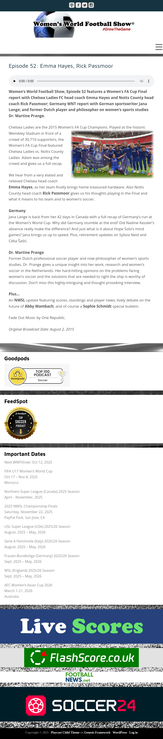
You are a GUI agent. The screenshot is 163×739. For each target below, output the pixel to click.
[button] (81, 47)
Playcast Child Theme (65, 732)
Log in (133, 732)
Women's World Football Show (81, 24)
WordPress (120, 732)
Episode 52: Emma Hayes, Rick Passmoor (61, 65)
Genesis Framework (97, 732)
